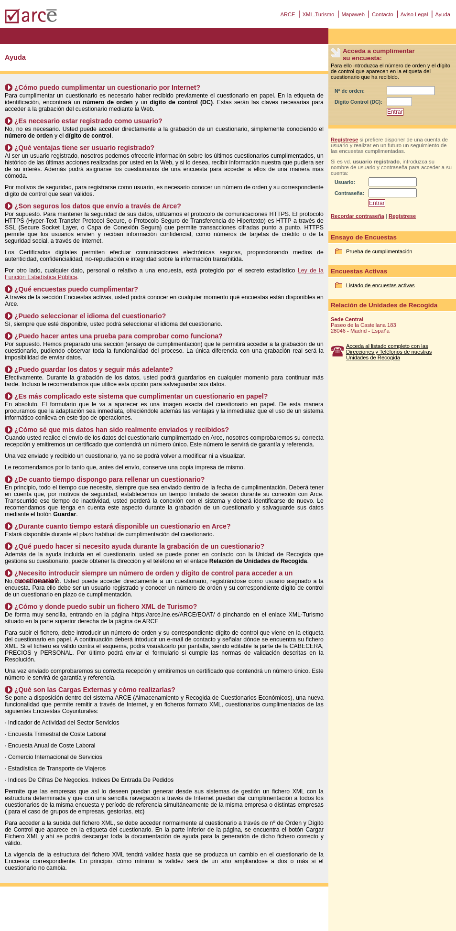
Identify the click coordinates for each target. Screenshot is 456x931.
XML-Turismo (319, 14)
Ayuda (442, 14)
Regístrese (344, 139)
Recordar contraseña (357, 216)
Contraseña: (349, 193)
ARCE (287, 14)
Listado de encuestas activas (380, 285)
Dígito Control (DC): (358, 102)
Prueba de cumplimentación (379, 251)
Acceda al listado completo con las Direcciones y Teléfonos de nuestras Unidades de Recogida (389, 351)
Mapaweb (353, 14)
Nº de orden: (350, 91)
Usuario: (345, 182)
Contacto (382, 14)
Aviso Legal (414, 14)
